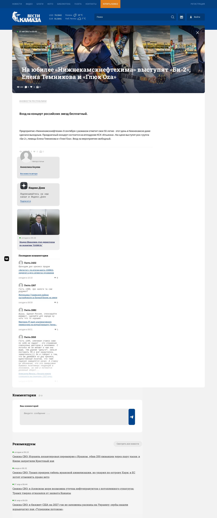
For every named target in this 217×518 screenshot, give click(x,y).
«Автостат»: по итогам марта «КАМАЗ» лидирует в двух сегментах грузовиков (176, 207)
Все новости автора (169, 109)
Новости (17, 4)
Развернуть (108, 496)
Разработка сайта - (192, 509)
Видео (29, 4)
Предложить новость (173, 391)
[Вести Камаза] (26, 17)
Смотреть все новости (118, 381)
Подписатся (166, 137)
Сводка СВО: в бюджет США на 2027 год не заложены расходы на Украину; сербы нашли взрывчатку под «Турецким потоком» (70, 444)
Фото (50, 4)
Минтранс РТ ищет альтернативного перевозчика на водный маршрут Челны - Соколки (178, 259)
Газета (78, 4)
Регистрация (198, 4)
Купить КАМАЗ (110, 4)
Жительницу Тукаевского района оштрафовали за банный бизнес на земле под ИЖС (178, 232)
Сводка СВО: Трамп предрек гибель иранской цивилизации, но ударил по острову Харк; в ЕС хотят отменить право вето (71, 412)
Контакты (91, 4)
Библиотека (63, 4)
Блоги (40, 4)
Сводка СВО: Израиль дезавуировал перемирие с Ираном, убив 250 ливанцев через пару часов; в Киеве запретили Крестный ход (70, 396)
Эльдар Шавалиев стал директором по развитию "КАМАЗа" (177, 179)
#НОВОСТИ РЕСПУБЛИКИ (33, 106)
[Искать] (172, 17)
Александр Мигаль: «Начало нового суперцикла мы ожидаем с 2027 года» (176, 311)
